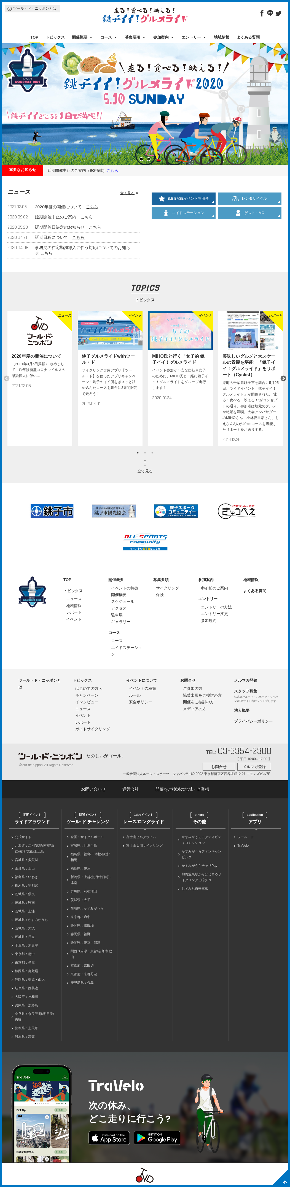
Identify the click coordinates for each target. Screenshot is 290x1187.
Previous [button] (6, 378)
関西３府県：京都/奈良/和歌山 (91, 954)
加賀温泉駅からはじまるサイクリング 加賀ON (201, 877)
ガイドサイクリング (92, 729)
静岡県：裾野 (80, 934)
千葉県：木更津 (26, 945)
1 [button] (138, 453)
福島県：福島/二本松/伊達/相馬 (90, 857)
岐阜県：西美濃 (26, 988)
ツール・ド (245, 837)
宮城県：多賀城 (26, 860)
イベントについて (141, 680)
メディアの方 (194, 709)
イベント (74, 619)
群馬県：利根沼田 (84, 891)
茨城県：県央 (25, 894)
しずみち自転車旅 (195, 889)
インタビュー (86, 702)
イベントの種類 (142, 688)
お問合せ (188, 680)
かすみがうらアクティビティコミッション (201, 840)
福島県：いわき (26, 877)
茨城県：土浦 (25, 911)
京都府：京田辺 (82, 965)
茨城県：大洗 (25, 928)
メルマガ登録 (245, 680)
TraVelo (243, 846)
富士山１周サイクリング (144, 846)
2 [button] (145, 453)
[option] (39, 378)
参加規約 (208, 620)
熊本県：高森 (25, 1037)
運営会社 (130, 789)
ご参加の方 (192, 688)
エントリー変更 (214, 613)
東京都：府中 (25, 954)
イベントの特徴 (124, 588)
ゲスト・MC (249, 213)
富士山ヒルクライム (141, 837)
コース (106, 37)
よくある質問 (248, 37)
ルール (135, 695)
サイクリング (167, 588)
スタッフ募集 (245, 691)
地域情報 (221, 37)
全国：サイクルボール (87, 837)
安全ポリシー (140, 702)
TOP (34, 37)
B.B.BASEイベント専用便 (183, 198)
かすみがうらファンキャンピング (201, 854)
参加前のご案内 (214, 588)
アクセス (119, 608)
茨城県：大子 (80, 900)
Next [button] (283, 378)
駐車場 (117, 615)
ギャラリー (120, 621)
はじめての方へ (88, 688)
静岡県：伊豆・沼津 (85, 943)
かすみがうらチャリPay (199, 866)
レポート (74, 612)
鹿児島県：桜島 (82, 983)
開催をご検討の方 (198, 702)
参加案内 (161, 37)
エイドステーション (183, 213)
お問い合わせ (93, 789)
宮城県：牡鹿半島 (84, 846)
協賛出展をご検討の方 (202, 695)
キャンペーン (86, 695)
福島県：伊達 (80, 868)
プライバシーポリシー (253, 721)
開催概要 (79, 37)
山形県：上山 (25, 868)
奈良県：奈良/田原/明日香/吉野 (34, 1017)
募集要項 (132, 37)
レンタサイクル (249, 198)
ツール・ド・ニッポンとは (34, 8)
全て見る (127, 193)
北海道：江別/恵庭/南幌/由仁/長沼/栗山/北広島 (34, 848)
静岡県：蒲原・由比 (30, 980)
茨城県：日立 (25, 937)
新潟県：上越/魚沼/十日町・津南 (91, 880)
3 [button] (152, 453)
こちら (112, 170)
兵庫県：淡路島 (26, 1005)
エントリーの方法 (216, 607)
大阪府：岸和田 (26, 997)
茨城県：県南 (25, 903)
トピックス (55, 37)
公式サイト (23, 837)
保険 (160, 594)
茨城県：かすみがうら (31, 920)
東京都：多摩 (25, 962)
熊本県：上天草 (26, 1028)
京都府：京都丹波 (84, 974)
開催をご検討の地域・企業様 (182, 789)
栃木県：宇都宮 (26, 885)
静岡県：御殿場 (26, 971)
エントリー (191, 37)
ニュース (74, 599)
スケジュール (122, 601)
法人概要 (241, 710)
